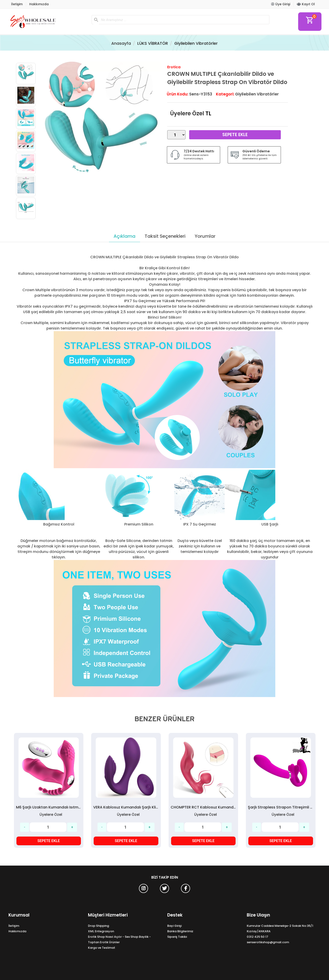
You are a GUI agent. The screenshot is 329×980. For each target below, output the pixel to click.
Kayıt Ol (306, 4)
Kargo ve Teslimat (101, 948)
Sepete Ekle (235, 135)
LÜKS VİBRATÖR (152, 43)
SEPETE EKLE (48, 841)
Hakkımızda (39, 4)
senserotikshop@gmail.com (268, 942)
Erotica (173, 67)
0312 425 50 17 (257, 937)
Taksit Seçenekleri (165, 236)
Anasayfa (121, 43)
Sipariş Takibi (177, 937)
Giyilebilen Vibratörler (196, 43)
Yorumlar (205, 236)
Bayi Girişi (174, 926)
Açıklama (124, 236)
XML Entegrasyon (101, 931)
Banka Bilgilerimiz (180, 931)
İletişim (17, 4)
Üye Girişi (280, 4)
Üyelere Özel (187, 113)
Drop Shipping (98, 926)
